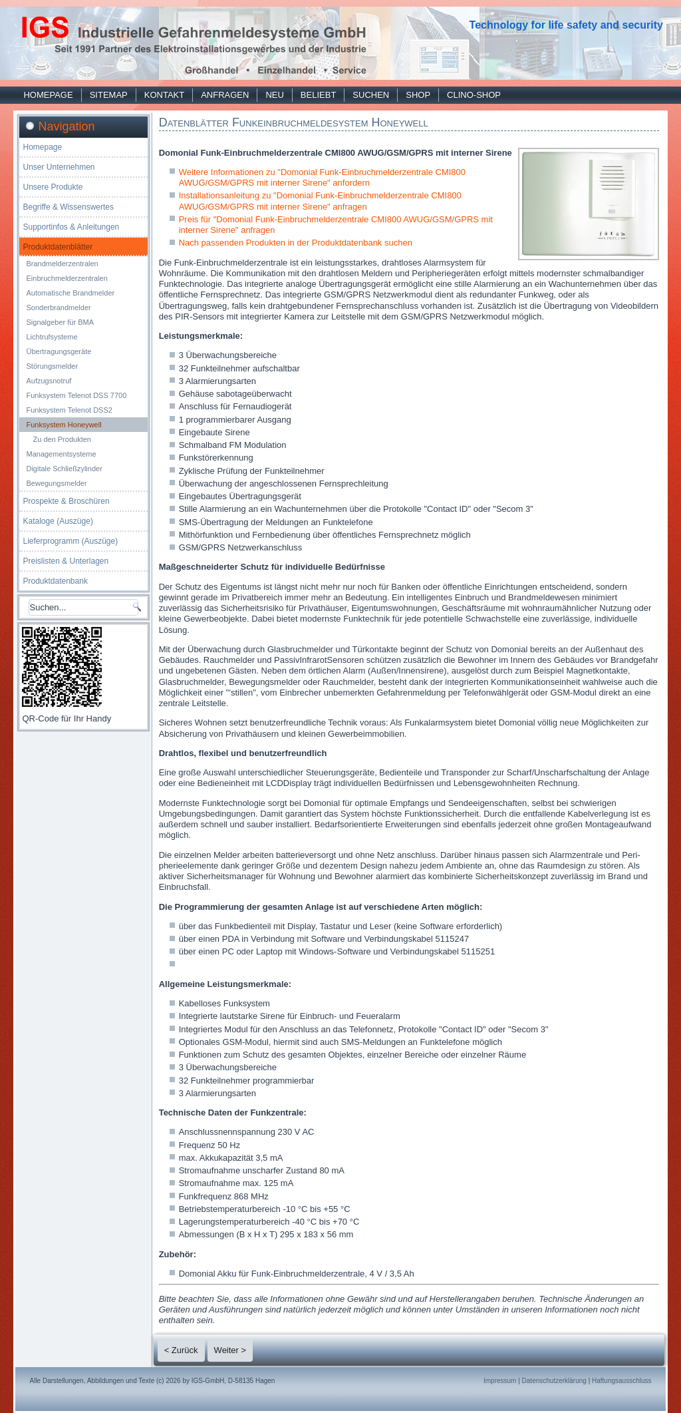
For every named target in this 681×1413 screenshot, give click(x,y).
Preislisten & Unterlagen (65, 561)
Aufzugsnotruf (48, 381)
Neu (274, 95)
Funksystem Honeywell (63, 425)
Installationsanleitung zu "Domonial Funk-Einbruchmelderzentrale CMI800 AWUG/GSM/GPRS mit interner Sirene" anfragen (320, 200)
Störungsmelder (52, 366)
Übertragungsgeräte (58, 351)
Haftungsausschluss (622, 1380)
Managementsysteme (61, 454)
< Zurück (181, 1350)
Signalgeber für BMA (60, 322)
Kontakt (164, 95)
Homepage (47, 95)
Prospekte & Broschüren (66, 501)
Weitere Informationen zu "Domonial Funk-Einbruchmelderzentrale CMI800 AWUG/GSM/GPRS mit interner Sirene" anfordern (322, 177)
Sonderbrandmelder (58, 307)
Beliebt (318, 95)
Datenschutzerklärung (554, 1380)
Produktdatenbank (55, 581)
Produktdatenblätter (57, 247)
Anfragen (225, 95)
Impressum (499, 1380)
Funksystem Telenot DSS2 (69, 410)
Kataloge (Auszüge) (57, 521)
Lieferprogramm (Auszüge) (70, 541)
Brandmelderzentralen (62, 264)
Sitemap (109, 95)
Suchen (370, 95)
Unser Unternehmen (58, 167)
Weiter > (230, 1350)
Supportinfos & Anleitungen (71, 227)
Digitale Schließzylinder (64, 469)
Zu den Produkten (61, 439)
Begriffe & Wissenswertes (68, 207)
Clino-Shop (474, 95)
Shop (418, 95)
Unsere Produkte (52, 187)
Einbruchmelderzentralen (66, 278)
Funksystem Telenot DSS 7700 (76, 395)
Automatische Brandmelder (70, 293)
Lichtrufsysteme (51, 337)
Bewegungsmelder (56, 483)
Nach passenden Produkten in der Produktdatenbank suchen (295, 243)
